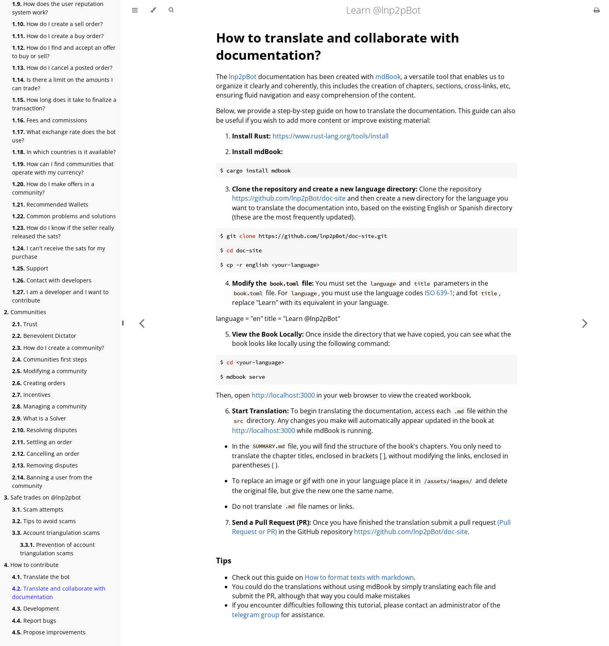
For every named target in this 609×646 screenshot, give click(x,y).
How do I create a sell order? (57, 24)
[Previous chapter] (142, 323)
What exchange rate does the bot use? (64, 136)
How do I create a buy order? (58, 36)
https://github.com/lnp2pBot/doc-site (289, 198)
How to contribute (31, 565)
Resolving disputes (44, 430)
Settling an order (42, 442)
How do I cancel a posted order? (62, 67)
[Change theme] (153, 10)
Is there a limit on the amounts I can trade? (62, 84)
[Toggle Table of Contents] (135, 10)
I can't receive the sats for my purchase (58, 252)
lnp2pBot (243, 76)
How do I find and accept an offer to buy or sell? (64, 52)
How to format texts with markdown (359, 577)
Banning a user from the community (52, 481)
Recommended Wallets (50, 204)
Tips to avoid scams (44, 521)
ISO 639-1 (439, 292)
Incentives (31, 394)
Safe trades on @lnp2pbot (42, 497)
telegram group (255, 614)
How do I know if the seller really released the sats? (63, 232)
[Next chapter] (585, 323)
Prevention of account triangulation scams (57, 549)
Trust (24, 324)
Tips (223, 560)
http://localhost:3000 (283, 395)
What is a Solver (39, 418)
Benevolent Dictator (44, 335)
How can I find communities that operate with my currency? (63, 168)
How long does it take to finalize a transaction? (64, 104)
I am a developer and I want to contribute (60, 296)
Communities (25, 312)
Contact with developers (52, 280)
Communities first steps (49, 359)
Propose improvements (49, 632)
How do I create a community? (58, 347)
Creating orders (38, 383)
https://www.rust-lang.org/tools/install (331, 136)
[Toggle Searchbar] (171, 10)
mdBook (388, 76)
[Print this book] (597, 10)
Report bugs (34, 620)
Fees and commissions (49, 120)
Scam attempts (37, 509)
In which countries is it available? (64, 152)
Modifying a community (49, 371)
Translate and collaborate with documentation (59, 593)
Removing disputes (45, 465)
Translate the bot (40, 577)
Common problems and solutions (64, 216)
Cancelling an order (45, 453)
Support (30, 268)
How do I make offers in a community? (53, 188)
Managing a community (49, 406)
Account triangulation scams (56, 532)
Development (35, 608)
